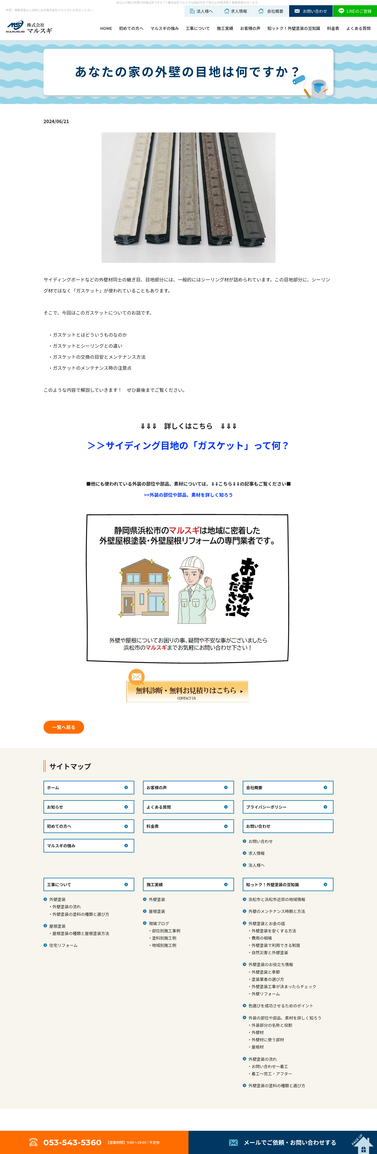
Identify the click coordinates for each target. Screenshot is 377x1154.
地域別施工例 (164, 945)
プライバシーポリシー (266, 807)
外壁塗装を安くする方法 (273, 931)
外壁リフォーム (265, 994)
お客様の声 (250, 28)
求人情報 (257, 853)
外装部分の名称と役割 (271, 1025)
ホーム (53, 787)
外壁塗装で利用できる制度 (275, 945)
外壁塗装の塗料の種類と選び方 (80, 914)
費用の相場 (261, 938)
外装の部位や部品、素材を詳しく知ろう (285, 1018)
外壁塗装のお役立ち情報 (271, 964)
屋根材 (257, 1047)
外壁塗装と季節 (265, 972)
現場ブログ (159, 923)
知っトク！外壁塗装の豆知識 (272, 884)
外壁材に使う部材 (267, 1039)
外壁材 (257, 1032)
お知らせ (55, 807)
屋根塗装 (57, 926)
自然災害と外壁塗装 (269, 952)
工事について (198, 28)
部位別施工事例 (166, 931)
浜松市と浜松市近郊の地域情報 (277, 899)
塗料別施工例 (164, 938)
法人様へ (257, 865)
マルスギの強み (164, 28)
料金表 (333, 28)
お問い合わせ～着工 (269, 1066)
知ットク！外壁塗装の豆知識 (293, 28)
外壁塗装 (57, 899)
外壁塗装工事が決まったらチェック (283, 986)
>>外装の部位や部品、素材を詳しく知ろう (188, 494)
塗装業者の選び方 (267, 979)
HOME (106, 28)
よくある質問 (358, 28)
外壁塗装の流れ (66, 906)
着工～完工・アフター (271, 1073)
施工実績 (225, 28)
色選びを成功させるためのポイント (281, 1005)
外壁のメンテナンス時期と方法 (277, 911)
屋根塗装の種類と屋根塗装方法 (80, 933)
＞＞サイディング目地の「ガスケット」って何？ (188, 445)
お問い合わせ (261, 841)
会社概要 (254, 787)
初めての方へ (131, 28)
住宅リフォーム (63, 945)
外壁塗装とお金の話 (267, 923)
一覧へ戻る (63, 727)
